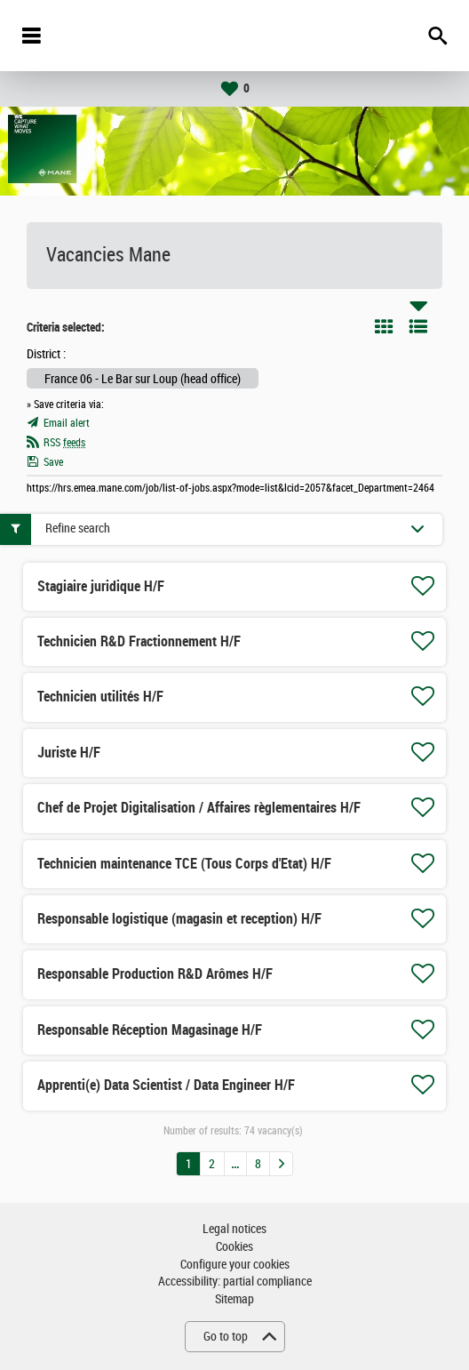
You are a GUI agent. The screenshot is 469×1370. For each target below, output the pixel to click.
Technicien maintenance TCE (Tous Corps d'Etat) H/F (184, 863)
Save (53, 462)
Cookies (234, 1246)
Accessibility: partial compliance (235, 1281)
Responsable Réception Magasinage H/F (149, 1029)
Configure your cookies (235, 1264)
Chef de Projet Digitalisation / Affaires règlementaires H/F (199, 807)
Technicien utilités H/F (100, 696)
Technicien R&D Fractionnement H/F (139, 641)
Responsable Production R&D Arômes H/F (155, 973)
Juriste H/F (68, 752)
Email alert (67, 423)
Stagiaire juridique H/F (100, 586)
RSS (64, 443)
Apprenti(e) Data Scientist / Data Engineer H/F (166, 1085)
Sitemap (234, 1299)
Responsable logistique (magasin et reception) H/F (179, 918)
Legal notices (234, 1229)
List (418, 326)
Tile (383, 326)
